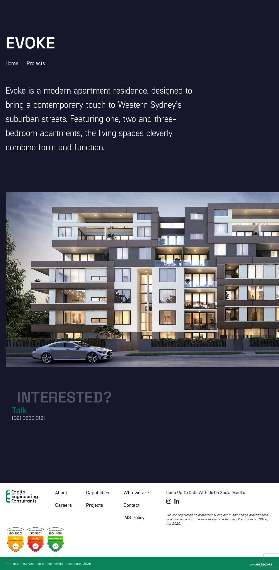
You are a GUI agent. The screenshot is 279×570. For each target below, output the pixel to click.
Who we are (136, 492)
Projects (36, 63)
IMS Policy (134, 517)
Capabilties (97, 492)
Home (12, 63)
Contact (131, 505)
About (61, 492)
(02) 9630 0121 (23, 418)
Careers (63, 505)
